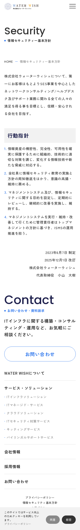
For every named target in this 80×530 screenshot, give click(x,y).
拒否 (69, 520)
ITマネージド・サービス (25, 405)
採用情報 (12, 466)
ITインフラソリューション (27, 397)
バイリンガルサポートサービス (30, 437)
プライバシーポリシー (40, 497)
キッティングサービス (23, 429)
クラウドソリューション (25, 413)
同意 (53, 520)
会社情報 (12, 451)
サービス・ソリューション (28, 388)
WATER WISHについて (24, 373)
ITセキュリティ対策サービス (28, 421)
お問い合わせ (40, 354)
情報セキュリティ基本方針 (40, 503)
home (8, 61)
